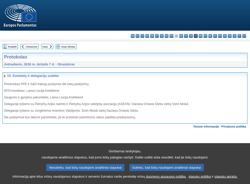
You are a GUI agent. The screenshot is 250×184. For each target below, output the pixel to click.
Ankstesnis (31, 46)
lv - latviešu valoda (191, 36)
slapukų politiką (199, 180)
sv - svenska (244, 36)
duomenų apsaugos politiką (166, 180)
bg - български (133, 36)
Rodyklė (12, 46)
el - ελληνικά (162, 36)
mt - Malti (205, 36)
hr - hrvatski (181, 36)
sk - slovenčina (230, 36)
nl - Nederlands (210, 36)
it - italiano (186, 36)
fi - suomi (239, 36)
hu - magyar (201, 36)
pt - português (220, 36)
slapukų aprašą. (226, 180)
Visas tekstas (68, 46)
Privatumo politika (233, 126)
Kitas (45, 46)
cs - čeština (142, 36)
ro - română (225, 36)
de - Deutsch (152, 36)
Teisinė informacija (206, 126)
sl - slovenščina (234, 36)
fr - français (171, 36)
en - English (167, 36)
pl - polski (215, 36)
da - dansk (147, 36)
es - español (137, 36)
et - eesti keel (157, 36)
